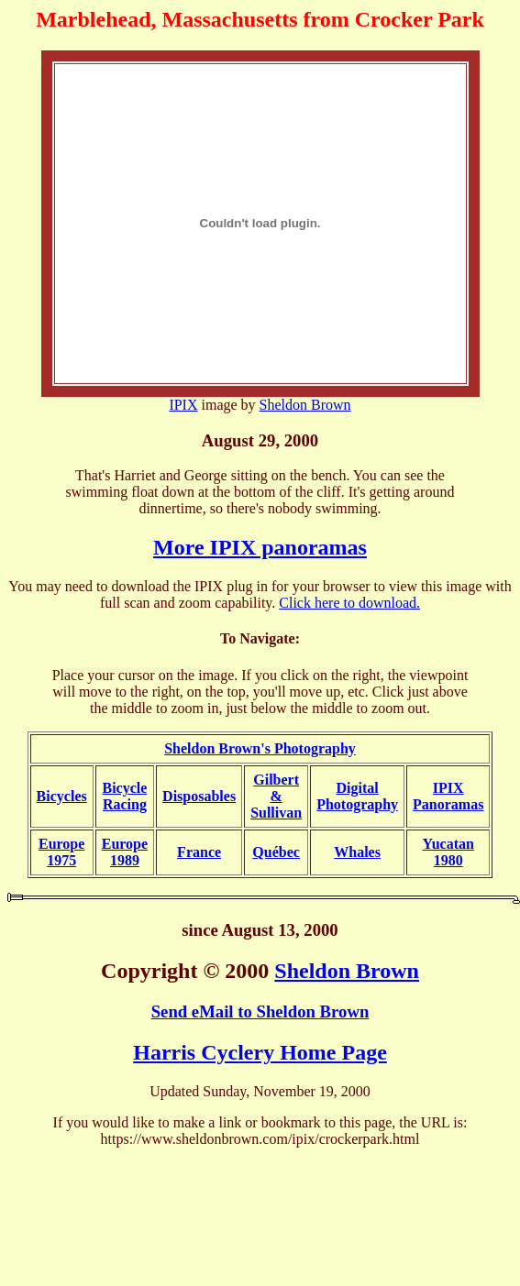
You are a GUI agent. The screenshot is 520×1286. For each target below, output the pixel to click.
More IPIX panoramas (260, 547)
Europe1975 (61, 852)
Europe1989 (125, 852)
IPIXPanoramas (448, 796)
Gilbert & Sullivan (276, 796)
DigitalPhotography (357, 796)
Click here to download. (349, 602)
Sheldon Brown (305, 404)
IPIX (183, 404)
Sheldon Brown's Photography (260, 748)
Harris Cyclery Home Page (260, 1052)
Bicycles (62, 796)
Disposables (199, 796)
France (199, 852)
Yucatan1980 (448, 852)
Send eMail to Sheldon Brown (260, 1011)
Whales (357, 852)
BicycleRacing (124, 796)
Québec (276, 852)
